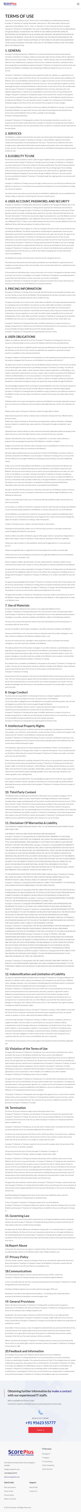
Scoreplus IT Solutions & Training (16, 23)
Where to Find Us (10, 1499)
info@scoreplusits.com (52, 1252)
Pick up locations (10, 1487)
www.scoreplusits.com (12, 1477)
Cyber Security (47, 1469)
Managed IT (46, 1454)
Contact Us (33, 1491)
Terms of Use (8, 1491)
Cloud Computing (48, 1465)
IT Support (45, 1458)
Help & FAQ (33, 1487)
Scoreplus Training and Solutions (16, 54)
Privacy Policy (9, 1495)
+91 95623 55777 (40, 1422)
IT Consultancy (47, 1461)
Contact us (40, 1430)
